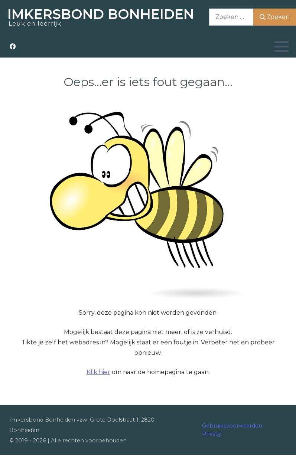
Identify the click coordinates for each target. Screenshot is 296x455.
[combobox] (231, 17)
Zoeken (275, 16)
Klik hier (98, 372)
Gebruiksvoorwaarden (232, 425)
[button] (281, 46)
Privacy (211, 434)
